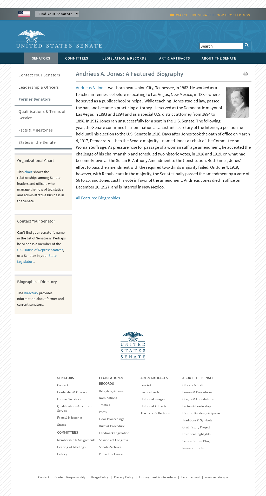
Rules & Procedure (112, 426)
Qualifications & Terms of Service (42, 115)
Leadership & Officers (38, 87)
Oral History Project (196, 427)
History (62, 454)
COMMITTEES (67, 432)
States (61, 424)
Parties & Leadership (196, 406)
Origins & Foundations (198, 399)
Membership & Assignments (76, 440)
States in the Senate (37, 142)
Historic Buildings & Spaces (201, 413)
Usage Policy (100, 477)
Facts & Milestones (35, 130)
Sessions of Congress (113, 440)
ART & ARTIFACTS (154, 377)
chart (28, 171)
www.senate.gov (216, 477)
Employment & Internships (157, 477)
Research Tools (192, 448)
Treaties (104, 405)
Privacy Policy (124, 477)
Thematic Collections (155, 413)
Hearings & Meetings (71, 447)
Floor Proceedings (111, 419)
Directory (31, 293)
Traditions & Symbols (197, 420)
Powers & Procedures (197, 392)
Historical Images (153, 399)
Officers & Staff (192, 385)
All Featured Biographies (98, 198)
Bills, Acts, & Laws (111, 391)
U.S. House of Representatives (40, 249)
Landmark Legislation (114, 433)
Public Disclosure (111, 454)
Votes (103, 412)
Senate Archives (110, 447)
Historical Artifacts (153, 406)
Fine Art (146, 385)
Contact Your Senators (39, 74)
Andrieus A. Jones (91, 87)
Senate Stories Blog (196, 441)
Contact (62, 385)
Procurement (190, 477)
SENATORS (65, 377)
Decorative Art (151, 392)
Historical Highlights (196, 434)
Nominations (108, 398)
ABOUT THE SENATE (198, 377)
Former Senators (34, 99)
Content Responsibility (70, 477)
